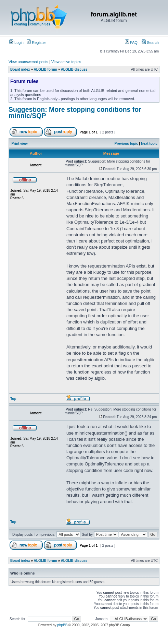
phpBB (62, 625)
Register (36, 42)
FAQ (131, 42)
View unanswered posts (28, 62)
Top (13, 399)
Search (150, 42)
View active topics (66, 62)
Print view (20, 143)
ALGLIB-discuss (74, 69)
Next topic (149, 143)
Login (16, 42)
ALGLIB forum (45, 69)
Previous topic (126, 143)
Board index (20, 69)
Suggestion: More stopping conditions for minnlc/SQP (75, 112)
